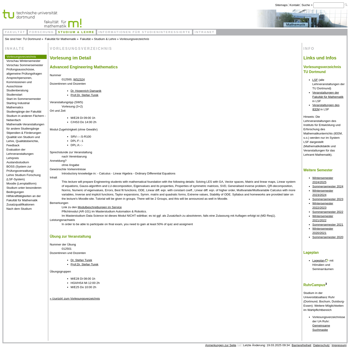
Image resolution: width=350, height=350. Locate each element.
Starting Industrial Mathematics (18, 105)
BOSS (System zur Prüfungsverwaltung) (20, 168)
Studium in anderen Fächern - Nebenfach (26, 118)
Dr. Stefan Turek (81, 260)
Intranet (205, 32)
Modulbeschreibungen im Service (100, 207)
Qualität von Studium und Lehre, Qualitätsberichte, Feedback (23, 141)
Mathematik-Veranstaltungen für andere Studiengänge (25, 126)
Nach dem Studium (19, 208)
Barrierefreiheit (301, 345)
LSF (315, 80)
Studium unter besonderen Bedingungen (24, 190)
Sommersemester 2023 (327, 199)
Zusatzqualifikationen (20, 204)
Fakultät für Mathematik (60, 39)
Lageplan (318, 260)
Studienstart (14, 94)
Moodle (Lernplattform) (21, 183)
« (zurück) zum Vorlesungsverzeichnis (75, 298)
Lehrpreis (12, 158)
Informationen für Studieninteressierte (144, 32)
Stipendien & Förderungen (23, 132)
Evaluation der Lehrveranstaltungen (20, 151)
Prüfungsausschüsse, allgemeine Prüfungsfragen (24, 71)
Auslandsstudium (17, 162)
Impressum (339, 345)
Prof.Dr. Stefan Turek (84, 95)
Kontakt (295, 5)
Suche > (307, 5)
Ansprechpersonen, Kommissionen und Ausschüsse (19, 82)
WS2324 (79, 79)
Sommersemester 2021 (327, 224)
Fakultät (15, 32)
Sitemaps (281, 5)
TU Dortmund (32, 39)
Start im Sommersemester (23, 99)
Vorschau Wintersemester (23, 61)
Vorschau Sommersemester (24, 65)
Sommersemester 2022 (327, 212)
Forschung (41, 32)
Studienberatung (17, 90)
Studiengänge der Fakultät (23, 111)
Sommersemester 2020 (327, 237)
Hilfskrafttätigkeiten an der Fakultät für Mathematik (23, 198)
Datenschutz (321, 345)
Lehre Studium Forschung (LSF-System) (23, 177)
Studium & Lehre (76, 32)
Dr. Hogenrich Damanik (86, 90)
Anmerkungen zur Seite (220, 345)
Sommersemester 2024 (327, 186)
